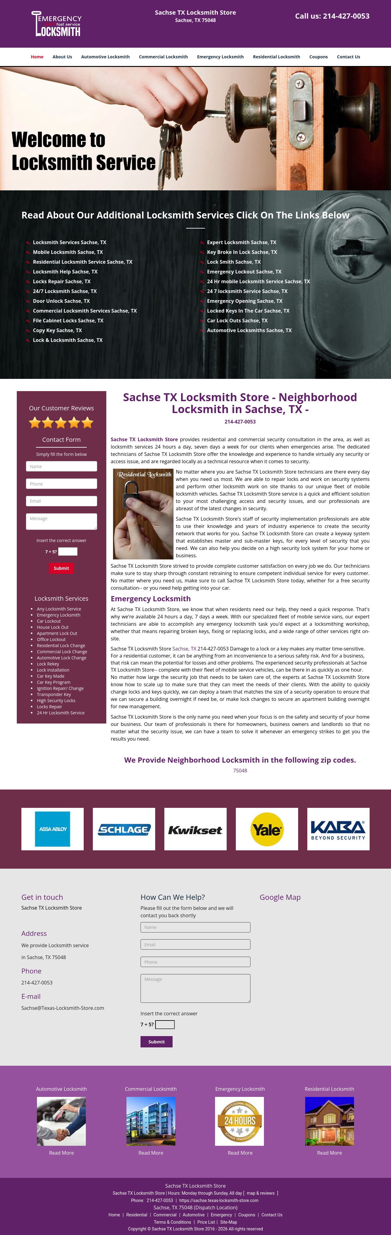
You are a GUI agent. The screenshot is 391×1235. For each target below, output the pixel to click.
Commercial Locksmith (163, 57)
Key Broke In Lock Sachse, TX (242, 252)
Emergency (221, 1214)
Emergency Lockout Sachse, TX (244, 271)
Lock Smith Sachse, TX (234, 261)
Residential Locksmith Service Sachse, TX (82, 261)
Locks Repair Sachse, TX (62, 281)
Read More (61, 1152)
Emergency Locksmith (220, 57)
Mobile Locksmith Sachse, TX (68, 252)
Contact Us (348, 57)
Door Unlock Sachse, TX (61, 301)
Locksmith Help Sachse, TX (65, 271)
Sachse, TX (184, 648)
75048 (240, 770)
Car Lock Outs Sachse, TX (237, 320)
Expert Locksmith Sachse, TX (241, 242)
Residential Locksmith (276, 57)
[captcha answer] (68, 551)
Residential (136, 1214)
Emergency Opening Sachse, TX (245, 301)
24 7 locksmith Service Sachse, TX (247, 291)
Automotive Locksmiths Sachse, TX (249, 330)
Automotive (194, 1214)
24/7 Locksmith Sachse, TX (65, 291)
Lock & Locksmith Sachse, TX (68, 340)
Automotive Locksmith (105, 57)
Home (37, 57)
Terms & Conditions (172, 1222)
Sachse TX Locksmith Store (144, 439)
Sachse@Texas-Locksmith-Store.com (62, 1008)
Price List (206, 1222)
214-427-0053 (346, 16)
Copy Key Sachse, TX (57, 330)
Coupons (318, 57)
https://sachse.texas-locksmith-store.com (218, 1200)
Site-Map (228, 1222)
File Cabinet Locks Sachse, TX (68, 320)
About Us (62, 57)
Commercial (165, 1214)
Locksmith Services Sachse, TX (69, 242)
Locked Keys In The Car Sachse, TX (248, 310)
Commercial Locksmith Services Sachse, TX (85, 310)
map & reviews (261, 1193)
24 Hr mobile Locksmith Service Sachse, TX (258, 281)
